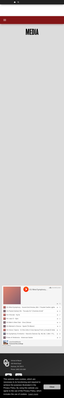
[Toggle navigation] (5, 20)
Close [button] (52, 387)
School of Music (16, 360)
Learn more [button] (33, 394)
